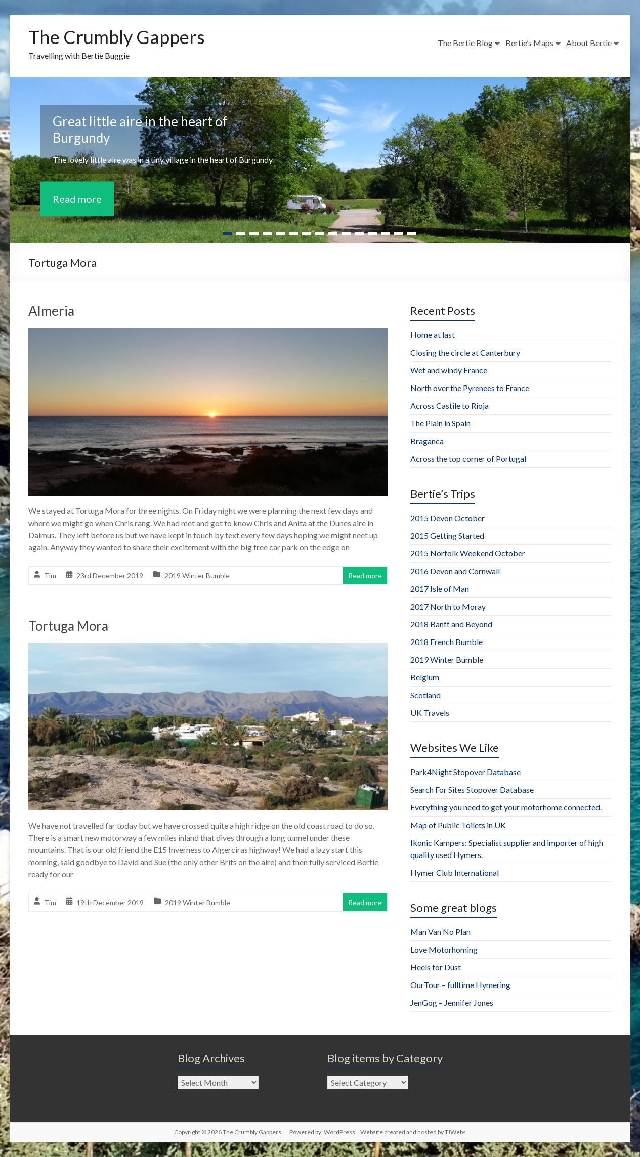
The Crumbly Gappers (116, 37)
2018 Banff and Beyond (451, 624)
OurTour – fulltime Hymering (460, 985)
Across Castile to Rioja (449, 405)
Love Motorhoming (444, 949)
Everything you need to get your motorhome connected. (506, 807)
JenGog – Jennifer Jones (451, 1002)
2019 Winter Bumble (197, 575)
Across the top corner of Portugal (468, 458)
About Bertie (589, 43)
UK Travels (429, 712)
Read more (77, 198)
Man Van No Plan (440, 931)
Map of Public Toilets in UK (458, 825)
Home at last (432, 334)
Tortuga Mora (68, 626)
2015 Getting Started (447, 535)
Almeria (51, 311)
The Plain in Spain (440, 423)
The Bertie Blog (465, 43)
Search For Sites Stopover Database (472, 789)
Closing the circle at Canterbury (465, 352)
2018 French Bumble (446, 642)
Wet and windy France (448, 370)
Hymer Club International (454, 872)
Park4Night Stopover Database (465, 772)
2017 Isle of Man (439, 588)
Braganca (427, 441)
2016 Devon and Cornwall (455, 571)
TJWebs (455, 1132)
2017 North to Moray (448, 606)
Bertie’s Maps (529, 43)
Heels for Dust (435, 967)
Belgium (424, 677)
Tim (50, 575)
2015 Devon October (447, 518)
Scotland (425, 695)
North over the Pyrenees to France (469, 388)
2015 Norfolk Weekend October (467, 553)
